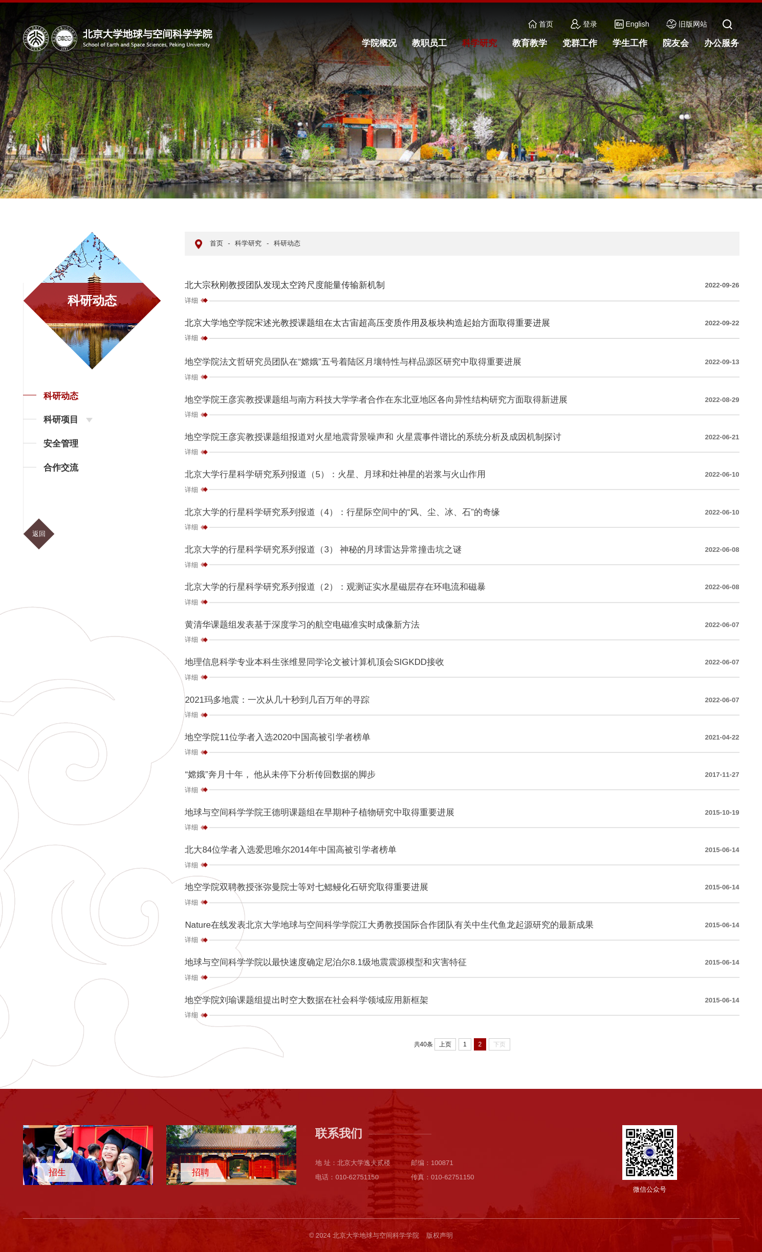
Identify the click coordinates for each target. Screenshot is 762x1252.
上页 (445, 1044)
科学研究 (248, 243)
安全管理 (60, 444)
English (632, 24)
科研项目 (60, 419)
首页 (540, 24)
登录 (584, 24)
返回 (39, 534)
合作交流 (60, 468)
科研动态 (60, 396)
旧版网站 (686, 24)
